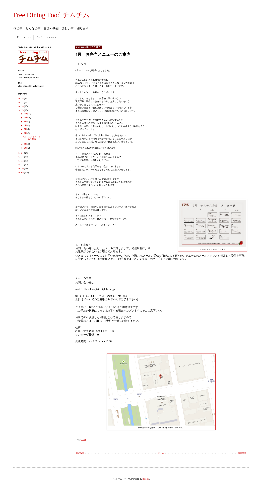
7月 (25, 125)
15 (22, 110)
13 (22, 157)
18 (22, 98)
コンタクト (51, 37)
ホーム (161, 453)
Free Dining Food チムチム (51, 15)
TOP (17, 37)
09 (22, 172)
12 (22, 161)
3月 (25, 133)
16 (22, 106)
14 (22, 153)
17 (22, 102)
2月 (25, 144)
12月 (26, 114)
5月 (25, 129)
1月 (25, 148)
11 (22, 164)
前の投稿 (242, 453)
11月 (26, 117)
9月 (25, 121)
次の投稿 (80, 453)
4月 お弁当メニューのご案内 (31, 137)
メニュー (27, 37)
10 (22, 168)
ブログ (39, 37)
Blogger (146, 479)
